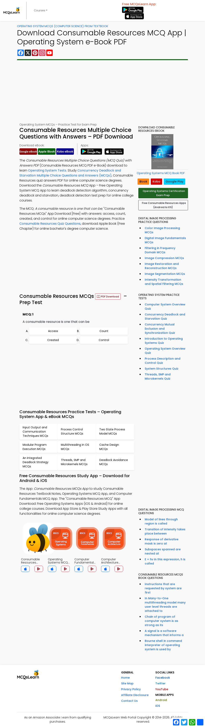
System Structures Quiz (161, 369)
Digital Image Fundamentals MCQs (165, 240)
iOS (157, 706)
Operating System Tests (47, 170)
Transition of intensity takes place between (165, 531)
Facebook (162, 678)
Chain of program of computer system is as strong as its (161, 621)
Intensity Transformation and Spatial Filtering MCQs (164, 282)
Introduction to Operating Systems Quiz (164, 341)
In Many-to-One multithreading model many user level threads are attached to (165, 604)
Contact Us (129, 701)
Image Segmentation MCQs (165, 274)
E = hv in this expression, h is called (165, 561)
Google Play (174, 181)
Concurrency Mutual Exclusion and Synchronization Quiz (160, 328)
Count (103, 331)
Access (53, 331)
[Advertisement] (102, 91)
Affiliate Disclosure (135, 695)
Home (125, 678)
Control (104, 340)
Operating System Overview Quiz (165, 351)
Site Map (127, 683)
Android (161, 700)
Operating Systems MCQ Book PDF (161, 173)
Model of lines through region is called (161, 521)
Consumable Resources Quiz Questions (49, 223)
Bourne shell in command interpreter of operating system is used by (163, 645)
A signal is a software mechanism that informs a (164, 633)
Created (53, 340)
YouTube (161, 689)
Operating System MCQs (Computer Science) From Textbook (62, 26)
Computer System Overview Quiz (165, 306)
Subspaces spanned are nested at (163, 551)
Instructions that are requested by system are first (163, 588)
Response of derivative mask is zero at (161, 541)
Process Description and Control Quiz (162, 361)
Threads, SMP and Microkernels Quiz (158, 376)
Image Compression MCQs (164, 258)
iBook (143, 181)
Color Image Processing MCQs (162, 230)
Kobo (156, 181)
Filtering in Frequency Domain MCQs (160, 250)
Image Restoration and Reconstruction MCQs (162, 266)
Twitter (160, 683)
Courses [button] (39, 10)
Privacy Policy (131, 689)
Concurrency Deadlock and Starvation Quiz (165, 316)
